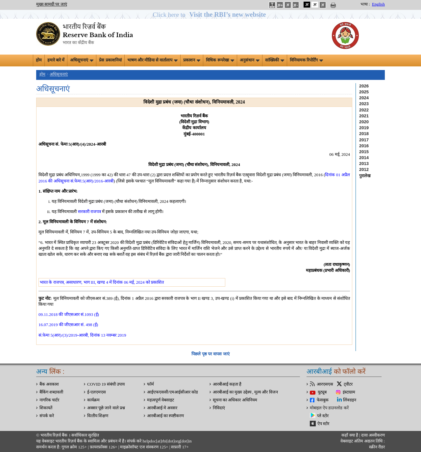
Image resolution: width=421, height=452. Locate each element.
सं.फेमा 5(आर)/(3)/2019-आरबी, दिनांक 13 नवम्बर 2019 (82, 335)
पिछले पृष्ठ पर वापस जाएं (210, 353)
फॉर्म (150, 384)
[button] (210, 14)
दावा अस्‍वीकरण (373, 435)
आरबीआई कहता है (227, 384)
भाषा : (365, 4)
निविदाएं (219, 408)
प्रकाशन (191, 60)
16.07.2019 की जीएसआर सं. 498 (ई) (68, 324)
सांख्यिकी (274, 60)
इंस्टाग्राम (349, 392)
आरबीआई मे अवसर (162, 408)
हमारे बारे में (55, 60)
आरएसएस (325, 384)
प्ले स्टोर (323, 416)
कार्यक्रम (93, 400)
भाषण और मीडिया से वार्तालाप (152, 60)
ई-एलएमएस (96, 392)
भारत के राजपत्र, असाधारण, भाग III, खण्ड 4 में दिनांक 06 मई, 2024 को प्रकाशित (102, 282)
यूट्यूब (322, 392)
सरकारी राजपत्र (89, 211)
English (378, 4)
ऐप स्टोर (323, 423)
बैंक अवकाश (49, 384)
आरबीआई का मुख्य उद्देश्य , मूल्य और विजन (245, 392)
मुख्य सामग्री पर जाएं (51, 4)
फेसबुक (323, 400)
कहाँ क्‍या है (350, 435)
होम (39, 60)
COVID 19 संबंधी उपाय (106, 384)
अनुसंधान (250, 60)
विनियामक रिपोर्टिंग (306, 60)
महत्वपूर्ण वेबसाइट (160, 400)
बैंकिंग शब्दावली (51, 392)
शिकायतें (45, 408)
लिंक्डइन (349, 400)
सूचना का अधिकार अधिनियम (235, 400)
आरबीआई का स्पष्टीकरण (165, 416)
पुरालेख (365, 175)
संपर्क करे (46, 416)
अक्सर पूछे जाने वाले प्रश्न (106, 408)
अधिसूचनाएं (81, 60)
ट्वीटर (348, 384)
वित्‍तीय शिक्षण (97, 416)
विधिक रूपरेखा (220, 60)
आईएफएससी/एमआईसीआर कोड (172, 392)
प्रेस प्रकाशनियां (110, 60)
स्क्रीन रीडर (377, 447)
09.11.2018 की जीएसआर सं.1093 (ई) (68, 314)
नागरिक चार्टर (49, 400)
